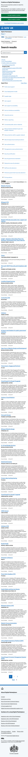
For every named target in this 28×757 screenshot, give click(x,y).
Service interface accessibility (12, 110)
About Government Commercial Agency (10, 701)
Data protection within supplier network (14, 135)
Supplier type (7, 96)
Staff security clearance (10, 168)
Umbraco (3, 313)
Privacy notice (20, 731)
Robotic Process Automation (9, 623)
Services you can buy (6, 699)
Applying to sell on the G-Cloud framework (10, 716)
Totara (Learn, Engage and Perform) (10, 366)
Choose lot (14, 41)
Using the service (8, 115)
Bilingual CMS (5, 202)
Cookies (14, 731)
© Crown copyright (14, 753)
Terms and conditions (6, 731)
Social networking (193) (7, 79)
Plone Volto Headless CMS (8, 574)
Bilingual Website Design (8, 429)
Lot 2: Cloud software (7, 61)
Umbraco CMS (5, 526)
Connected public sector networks (13, 124)
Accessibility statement (6, 733)
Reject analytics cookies (14, 19)
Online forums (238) (6, 74)
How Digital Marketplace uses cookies (14, 23)
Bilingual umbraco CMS (7, 605)
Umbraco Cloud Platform (8, 397)
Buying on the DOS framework (8, 723)
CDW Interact (5, 511)
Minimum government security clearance (14, 172)
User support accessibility (11, 105)
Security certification (9, 154)
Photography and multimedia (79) (10, 76)
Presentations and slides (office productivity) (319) (13, 77)
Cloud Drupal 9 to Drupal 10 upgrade (10, 381)
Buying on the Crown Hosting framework (10, 725)
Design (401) (5, 69)
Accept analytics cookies (14, 15)
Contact (3, 696)
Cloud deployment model (10, 91)
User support (7, 101)
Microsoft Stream (6, 415)
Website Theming (6, 186)
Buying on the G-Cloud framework (9, 721)
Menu (2, 34)
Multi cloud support (9, 87)
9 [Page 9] (17, 676)
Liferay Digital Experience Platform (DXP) (12, 640)
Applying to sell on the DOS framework (10, 718)
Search (25, 52)
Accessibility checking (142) (8, 65)
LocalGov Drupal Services (8, 281)
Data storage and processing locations (14, 139)
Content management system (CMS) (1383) (12, 68)
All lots (3, 59)
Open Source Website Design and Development (14, 348)
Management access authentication (13, 149)
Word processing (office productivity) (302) (12, 80)
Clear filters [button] (24, 83)
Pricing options (8, 177)
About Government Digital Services (9, 703)
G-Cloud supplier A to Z (6, 706)
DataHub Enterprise (6, 462)
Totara (3, 255)
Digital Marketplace (6, 31)
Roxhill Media (4, 543)
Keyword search (6, 52)
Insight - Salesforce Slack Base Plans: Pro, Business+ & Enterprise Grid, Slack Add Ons (13, 239)
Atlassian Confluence (7, 557)
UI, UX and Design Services (8, 445)
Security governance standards (12, 158)
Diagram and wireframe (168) (8, 71)
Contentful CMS (5, 297)
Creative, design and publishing (9, 63)
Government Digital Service (13, 735)
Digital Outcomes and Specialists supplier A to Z (12, 708)
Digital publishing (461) (7, 72)
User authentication (9, 144)
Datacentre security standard (11, 163)
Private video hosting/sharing (9, 478)
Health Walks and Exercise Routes (10, 589)
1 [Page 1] (10, 676)
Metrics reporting (8, 120)
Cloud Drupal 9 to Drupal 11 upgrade (10, 494)
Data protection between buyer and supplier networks (13, 129)
